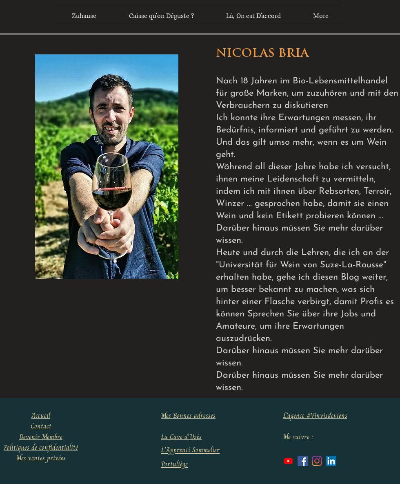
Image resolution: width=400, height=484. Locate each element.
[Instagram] (317, 461)
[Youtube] (288, 461)
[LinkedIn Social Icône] (331, 461)
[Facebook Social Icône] (303, 461)
